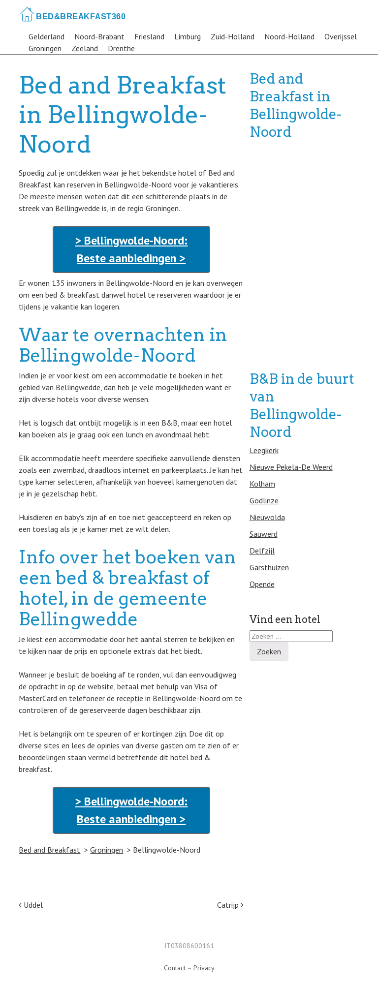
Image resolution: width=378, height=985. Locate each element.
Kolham (262, 484)
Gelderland (46, 36)
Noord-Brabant (99, 36)
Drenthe (121, 48)
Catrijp (230, 905)
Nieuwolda (267, 517)
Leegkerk (264, 450)
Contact (175, 967)
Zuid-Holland (232, 36)
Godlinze (264, 500)
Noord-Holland (289, 36)
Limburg (187, 36)
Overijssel (340, 36)
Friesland (149, 36)
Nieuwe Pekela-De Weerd (291, 467)
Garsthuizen (269, 567)
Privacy (204, 967)
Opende (262, 584)
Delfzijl (262, 550)
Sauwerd (264, 534)
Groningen (45, 48)
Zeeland (84, 48)
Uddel (31, 905)
